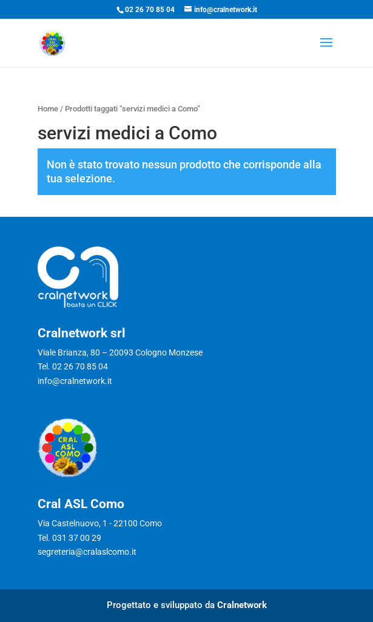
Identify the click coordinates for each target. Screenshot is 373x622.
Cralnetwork (242, 605)
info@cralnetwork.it (75, 381)
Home (48, 108)
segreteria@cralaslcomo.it (87, 552)
